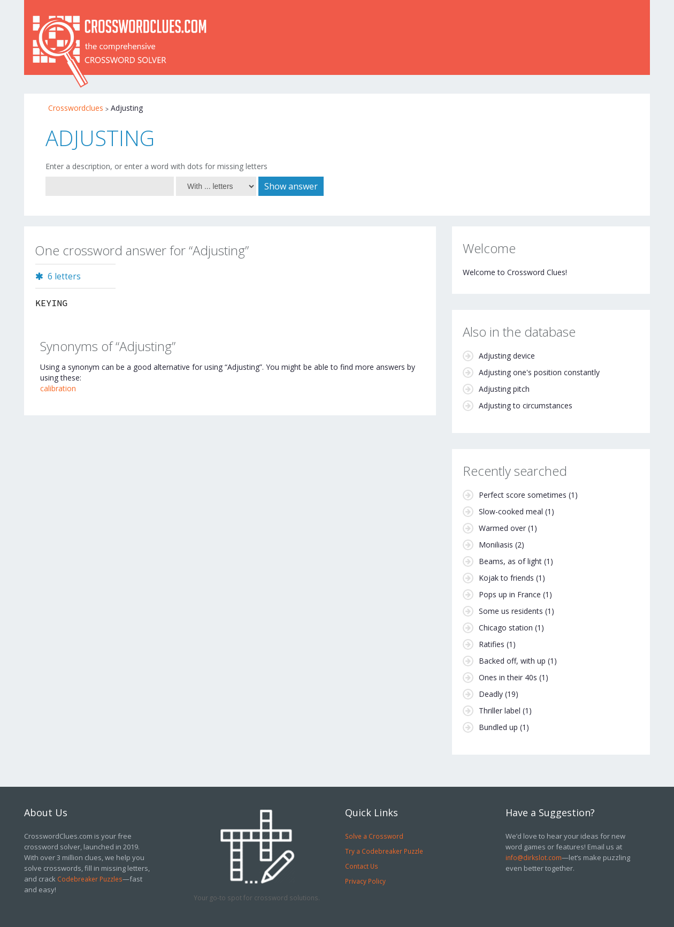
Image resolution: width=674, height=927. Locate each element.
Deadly (491, 694)
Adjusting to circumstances (525, 405)
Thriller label (499, 710)
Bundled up (498, 727)
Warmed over (502, 528)
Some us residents (511, 611)
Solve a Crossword (374, 836)
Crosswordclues (75, 108)
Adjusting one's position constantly (539, 372)
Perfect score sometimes (522, 495)
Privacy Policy (365, 881)
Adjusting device (507, 356)
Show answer (291, 186)
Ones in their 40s (508, 677)
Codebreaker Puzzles (89, 879)
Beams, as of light (510, 561)
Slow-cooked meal (511, 511)
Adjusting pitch (504, 389)
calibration (58, 388)
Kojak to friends (506, 578)
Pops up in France (510, 594)
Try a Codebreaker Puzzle (384, 851)
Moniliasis (496, 545)
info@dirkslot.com (534, 857)
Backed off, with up (512, 661)
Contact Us (361, 866)
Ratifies (491, 644)
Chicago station (506, 627)
